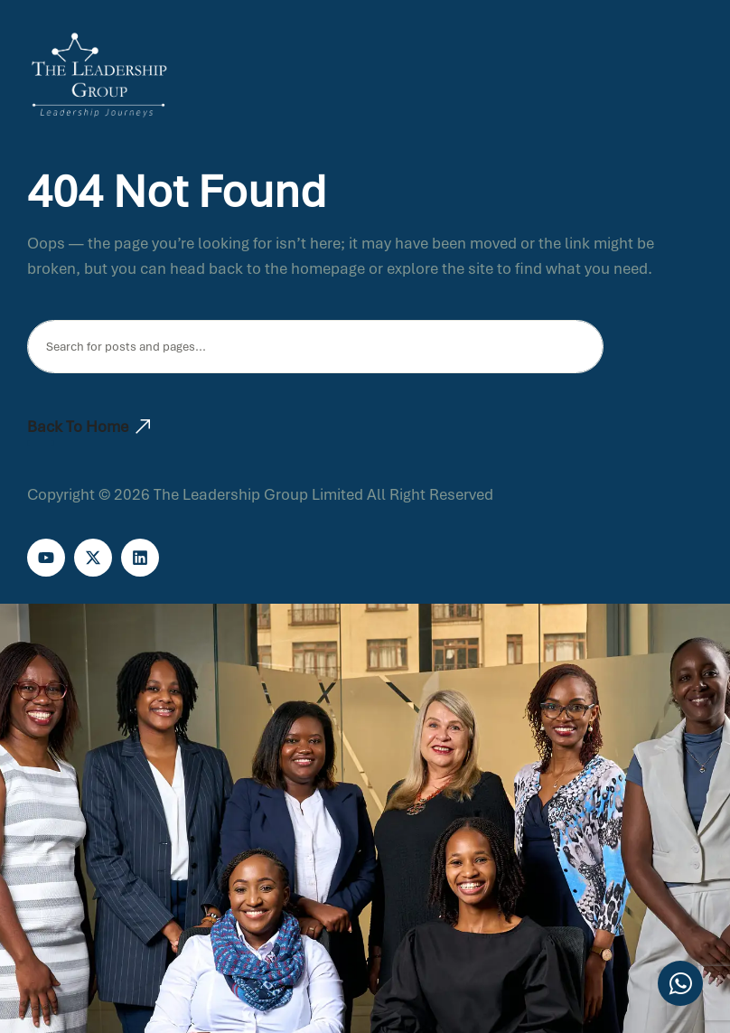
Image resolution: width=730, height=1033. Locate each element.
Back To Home (88, 427)
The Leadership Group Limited (258, 494)
